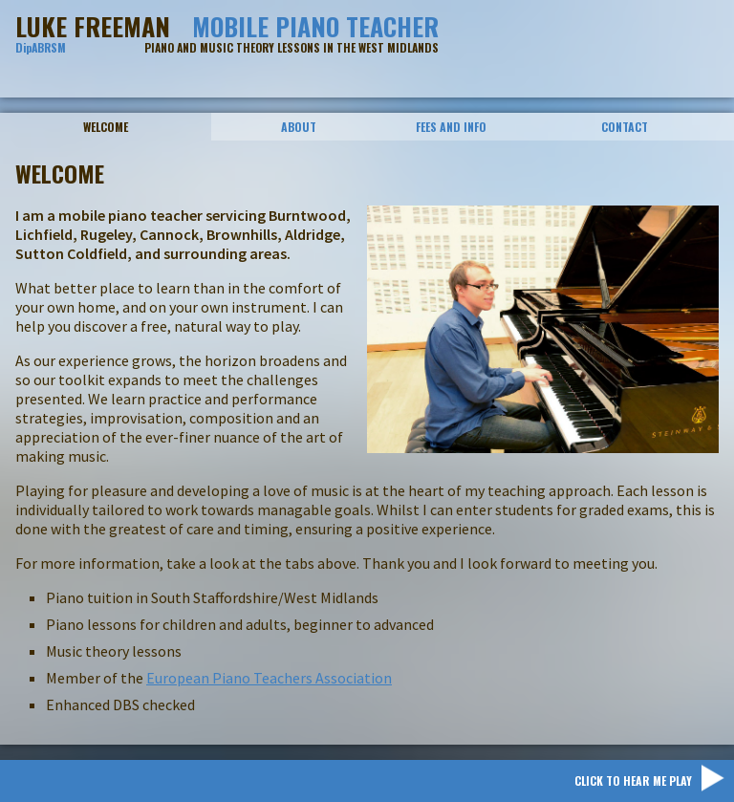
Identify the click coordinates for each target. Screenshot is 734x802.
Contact (624, 127)
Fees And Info (451, 127)
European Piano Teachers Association (269, 677)
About (298, 127)
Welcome (105, 127)
